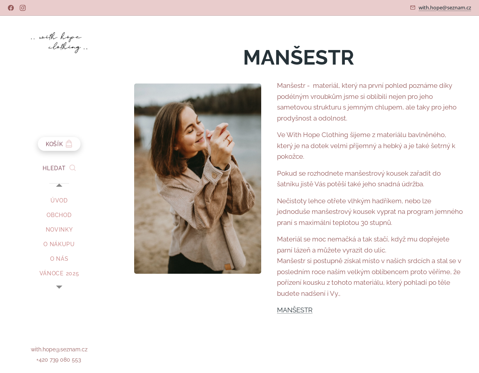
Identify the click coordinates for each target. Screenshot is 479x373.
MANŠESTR (294, 310)
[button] (59, 168)
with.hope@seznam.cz (445, 7)
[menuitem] (59, 200)
